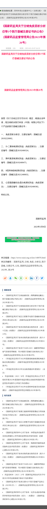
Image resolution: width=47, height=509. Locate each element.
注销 (27, 262)
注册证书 (10, 266)
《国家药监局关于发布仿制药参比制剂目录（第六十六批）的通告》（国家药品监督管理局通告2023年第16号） (23, 341)
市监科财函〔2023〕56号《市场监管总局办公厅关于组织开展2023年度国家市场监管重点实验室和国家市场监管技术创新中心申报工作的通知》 (23, 379)
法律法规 (37, 11)
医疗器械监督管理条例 (17, 118)
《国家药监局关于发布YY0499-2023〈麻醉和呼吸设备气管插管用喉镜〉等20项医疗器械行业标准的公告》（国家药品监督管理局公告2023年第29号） (23, 351)
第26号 (11, 270)
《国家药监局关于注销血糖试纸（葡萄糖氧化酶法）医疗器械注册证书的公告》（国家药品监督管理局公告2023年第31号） (23, 299)
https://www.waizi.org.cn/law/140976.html (28, 258)
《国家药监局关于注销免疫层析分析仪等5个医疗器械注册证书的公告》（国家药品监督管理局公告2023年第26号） (23, 14)
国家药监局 (19, 262)
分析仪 (38, 262)
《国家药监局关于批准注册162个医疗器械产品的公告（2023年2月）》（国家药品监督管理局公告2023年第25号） (23, 485)
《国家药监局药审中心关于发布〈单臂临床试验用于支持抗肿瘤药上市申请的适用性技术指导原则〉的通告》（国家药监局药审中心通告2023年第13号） (23, 436)
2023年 (4, 270)
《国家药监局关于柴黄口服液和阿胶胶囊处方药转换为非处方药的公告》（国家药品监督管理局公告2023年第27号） (23, 415)
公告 (17, 266)
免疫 (32, 262)
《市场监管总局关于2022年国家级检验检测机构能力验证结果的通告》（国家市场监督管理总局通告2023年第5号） (23, 362)
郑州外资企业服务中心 (23, 11)
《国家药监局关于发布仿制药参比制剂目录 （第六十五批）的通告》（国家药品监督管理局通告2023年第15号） (23, 330)
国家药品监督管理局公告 (31, 266)
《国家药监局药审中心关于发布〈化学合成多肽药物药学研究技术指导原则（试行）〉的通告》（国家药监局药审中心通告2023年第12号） (23, 495)
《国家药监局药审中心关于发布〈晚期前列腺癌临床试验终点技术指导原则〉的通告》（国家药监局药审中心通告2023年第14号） (23, 446)
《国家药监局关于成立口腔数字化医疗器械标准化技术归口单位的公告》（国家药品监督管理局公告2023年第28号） (23, 320)
